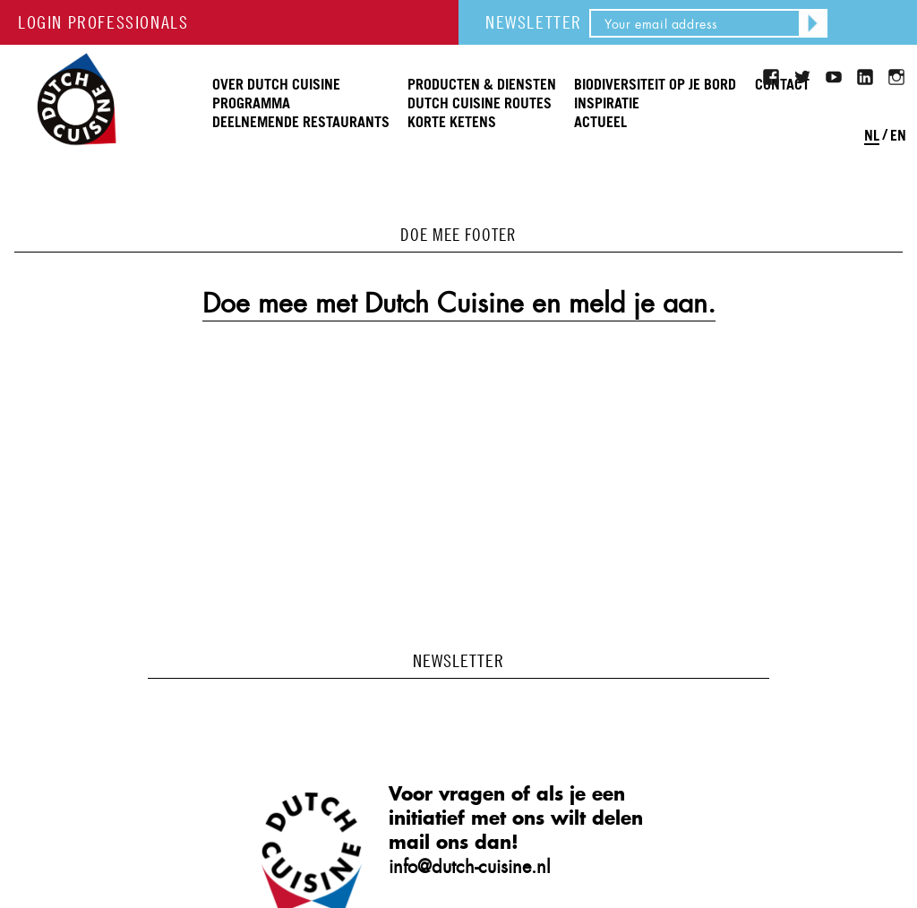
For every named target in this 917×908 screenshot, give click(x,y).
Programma (251, 104)
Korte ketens (451, 123)
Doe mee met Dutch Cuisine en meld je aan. (459, 303)
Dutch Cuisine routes (479, 104)
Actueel (600, 123)
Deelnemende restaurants (301, 123)
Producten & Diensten (481, 85)
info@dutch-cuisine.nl (470, 866)
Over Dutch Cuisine (276, 85)
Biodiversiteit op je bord (655, 85)
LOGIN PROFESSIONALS (103, 22)
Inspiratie (606, 104)
